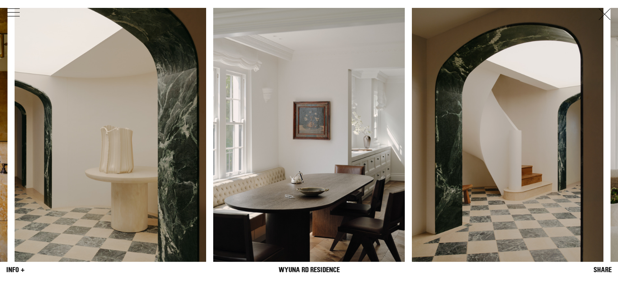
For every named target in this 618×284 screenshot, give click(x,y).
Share (603, 269)
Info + (15, 269)
